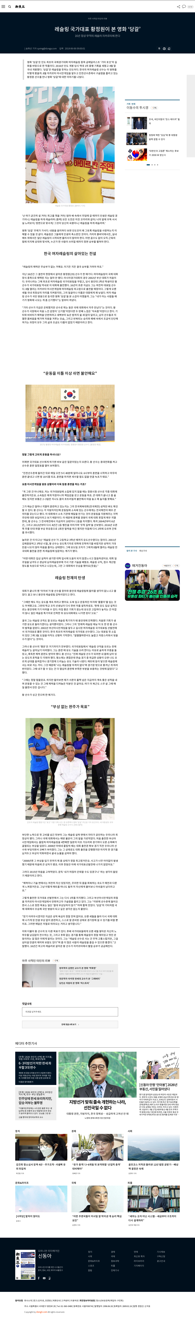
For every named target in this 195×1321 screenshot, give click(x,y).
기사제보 (161, 1252)
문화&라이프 (94, 1261)
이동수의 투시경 (137, 108)
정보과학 (115, 1261)
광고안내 (161, 1261)
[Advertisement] (63, 345)
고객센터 (65, 1301)
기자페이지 (139, 1265)
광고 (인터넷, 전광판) (42, 1301)
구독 (56, 960)
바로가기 (167, 566)
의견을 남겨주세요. (33, 1011)
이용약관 (74, 1301)
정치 (90, 1252)
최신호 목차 (139, 1256)
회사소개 (28, 1301)
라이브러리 (139, 1261)
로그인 (190, 7)
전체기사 (115, 1270)
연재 (136, 1252)
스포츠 (91, 1265)
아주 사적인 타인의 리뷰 (36, 961)
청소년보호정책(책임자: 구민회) (109, 1301)
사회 (90, 1256)
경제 (113, 1252)
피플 (113, 1265)
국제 (113, 1256)
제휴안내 (56, 1301)
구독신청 (161, 1256)
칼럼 (90, 1270)
